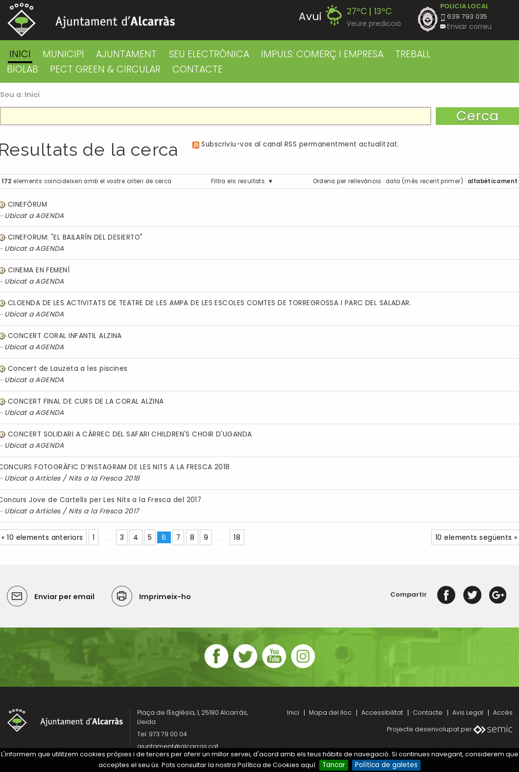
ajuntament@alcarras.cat (177, 746)
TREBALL (412, 54)
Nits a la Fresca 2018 (104, 478)
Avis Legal (467, 712)
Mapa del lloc (330, 712)
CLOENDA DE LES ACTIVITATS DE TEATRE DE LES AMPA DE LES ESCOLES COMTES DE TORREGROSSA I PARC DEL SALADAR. (209, 303)
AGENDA (49, 215)
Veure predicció (374, 23)
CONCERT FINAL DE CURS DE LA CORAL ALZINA (86, 401)
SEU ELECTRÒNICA (209, 54)
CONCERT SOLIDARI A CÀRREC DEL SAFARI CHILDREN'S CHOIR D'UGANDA (130, 434)
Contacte (428, 712)
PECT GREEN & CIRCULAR (105, 69)
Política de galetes (386, 765)
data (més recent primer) (424, 181)
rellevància (364, 181)
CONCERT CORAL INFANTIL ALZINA (65, 335)
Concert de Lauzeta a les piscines (68, 368)
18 (237, 537)
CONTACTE (197, 69)
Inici (20, 54)
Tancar (333, 765)
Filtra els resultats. (238, 181)
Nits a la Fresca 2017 (104, 511)
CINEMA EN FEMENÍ (39, 270)
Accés (503, 712)
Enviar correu (469, 26)
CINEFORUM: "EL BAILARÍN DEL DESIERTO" (75, 237)
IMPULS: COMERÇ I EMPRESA (322, 54)
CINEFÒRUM (27, 204)
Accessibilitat (382, 712)
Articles (48, 478)
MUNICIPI (63, 54)
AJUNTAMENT (126, 54)
